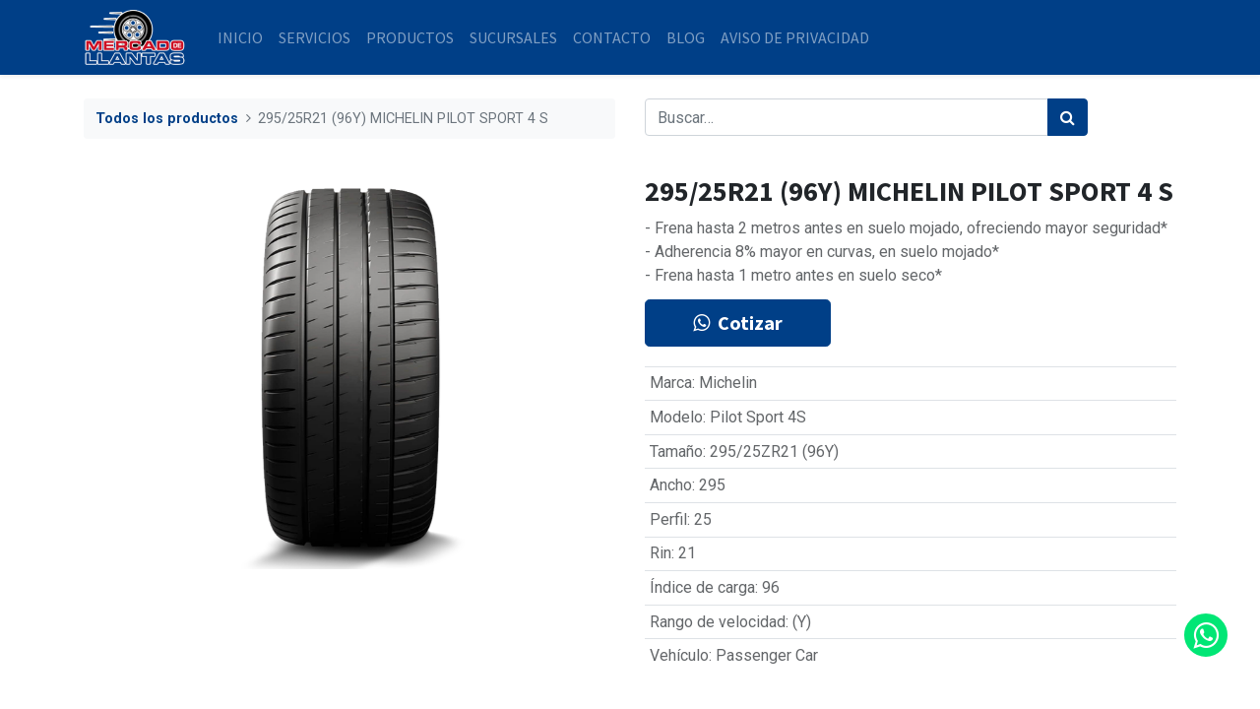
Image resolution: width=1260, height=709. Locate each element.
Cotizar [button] (738, 322)
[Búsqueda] (1067, 117)
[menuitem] (240, 37)
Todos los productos (166, 118)
